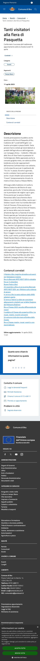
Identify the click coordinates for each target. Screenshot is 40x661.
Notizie (4, 546)
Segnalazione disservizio (10, 606)
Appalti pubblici (7, 502)
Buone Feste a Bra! (11, 284)
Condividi (9, 55)
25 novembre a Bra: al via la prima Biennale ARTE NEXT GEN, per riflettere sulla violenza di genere (20, 289)
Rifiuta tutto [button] (20, 653)
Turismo (4, 507)
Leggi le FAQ (6, 609)
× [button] (37, 627)
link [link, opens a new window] (9, 644)
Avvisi (3, 551)
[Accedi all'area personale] (32, 2)
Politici (3, 475)
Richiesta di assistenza (9, 611)
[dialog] (20, 643)
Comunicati (21, 18)
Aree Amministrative (9, 468)
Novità (12, 18)
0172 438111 (14, 583)
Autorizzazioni (6, 533)
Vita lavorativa (6, 496)
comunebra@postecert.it (14, 593)
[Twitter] (11, 454)
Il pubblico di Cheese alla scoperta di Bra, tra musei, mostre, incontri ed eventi (20, 313)
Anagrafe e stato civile (9, 491)
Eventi (3, 562)
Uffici (3, 470)
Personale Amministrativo (11, 478)
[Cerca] (35, 9)
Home (5, 18)
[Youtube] (16, 454)
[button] (20, 657)
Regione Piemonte (9, 2)
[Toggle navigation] (4, 9)
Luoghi (3, 564)
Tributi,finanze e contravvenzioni (13, 525)
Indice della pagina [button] (13, 111)
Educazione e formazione (10, 520)
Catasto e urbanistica (9, 504)
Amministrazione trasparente (12, 622)
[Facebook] (5, 454)
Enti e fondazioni (7, 473)
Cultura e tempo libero (9, 494)
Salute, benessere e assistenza (12, 530)
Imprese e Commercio (9, 499)
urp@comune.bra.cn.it (14, 590)
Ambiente (4, 528)
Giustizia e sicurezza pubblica (12, 523)
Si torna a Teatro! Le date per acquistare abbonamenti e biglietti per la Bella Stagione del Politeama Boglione (20, 302)
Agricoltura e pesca (8, 535)
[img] (32, 111)
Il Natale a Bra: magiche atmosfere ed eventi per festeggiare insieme (20, 275)
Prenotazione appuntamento (12, 604)
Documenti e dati (7, 480)
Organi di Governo (8, 465)
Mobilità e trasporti (8, 509)
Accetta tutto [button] (20, 648)
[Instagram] (22, 454)
